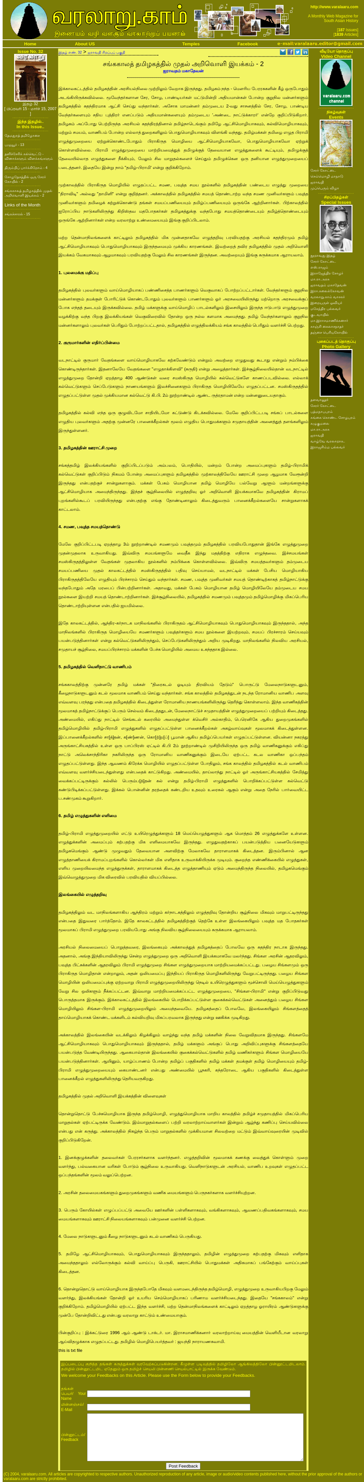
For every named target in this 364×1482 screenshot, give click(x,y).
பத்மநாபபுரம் (321, 411)
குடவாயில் (319, 315)
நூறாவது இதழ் (322, 255)
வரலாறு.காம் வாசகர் (327, 297)
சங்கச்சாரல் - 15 (17, 214)
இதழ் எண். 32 (70, 52)
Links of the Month (22, 204)
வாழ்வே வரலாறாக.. (327, 441)
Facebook (248, 43)
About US (85, 43)
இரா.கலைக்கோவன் (327, 291)
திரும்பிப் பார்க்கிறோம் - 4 (26, 168)
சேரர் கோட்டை (323, 170)
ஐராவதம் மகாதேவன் (183, 70)
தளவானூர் (319, 400)
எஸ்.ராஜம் (319, 267)
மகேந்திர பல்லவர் (325, 309)
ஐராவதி (317, 182)
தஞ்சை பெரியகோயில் (329, 332)
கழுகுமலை (319, 423)
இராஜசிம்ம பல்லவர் (327, 447)
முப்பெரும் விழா (324, 188)
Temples (191, 43)
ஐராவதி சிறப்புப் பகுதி (106, 52)
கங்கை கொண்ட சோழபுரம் (332, 417)
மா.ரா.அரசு (320, 279)
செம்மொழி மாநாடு (326, 176)
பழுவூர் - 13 (14, 145)
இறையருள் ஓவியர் (326, 303)
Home (30, 43)
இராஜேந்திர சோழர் (326, 273)
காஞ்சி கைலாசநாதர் (327, 326)
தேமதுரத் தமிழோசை (22, 135)
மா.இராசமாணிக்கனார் (329, 320)
